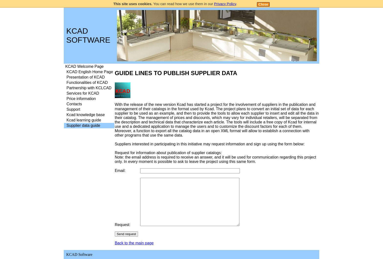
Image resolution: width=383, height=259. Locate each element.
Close (263, 4)
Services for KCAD (82, 93)
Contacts (74, 104)
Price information (81, 99)
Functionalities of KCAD (87, 82)
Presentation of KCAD (85, 77)
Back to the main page (134, 243)
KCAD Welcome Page (84, 66)
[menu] (89, 96)
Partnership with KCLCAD (88, 88)
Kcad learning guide (83, 120)
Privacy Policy (225, 4)
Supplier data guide (83, 125)
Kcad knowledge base (85, 115)
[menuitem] (89, 66)
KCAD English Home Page (89, 72)
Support (73, 109)
